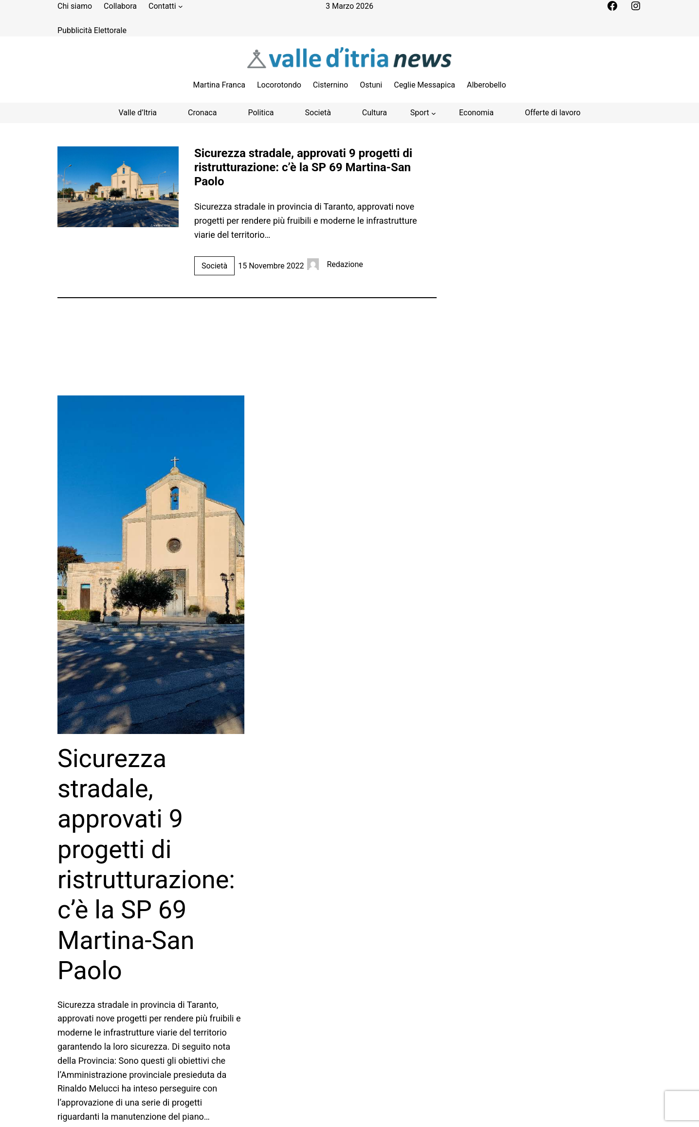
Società (214, 265)
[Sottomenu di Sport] (423, 113)
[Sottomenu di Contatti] (180, 6)
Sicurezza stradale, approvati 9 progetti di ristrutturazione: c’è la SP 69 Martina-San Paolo (303, 167)
